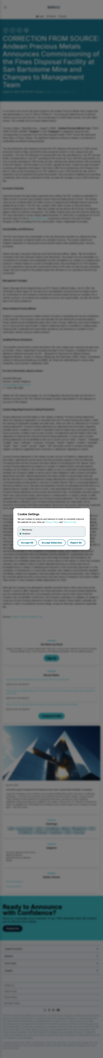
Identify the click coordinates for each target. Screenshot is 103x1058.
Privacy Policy (52, 522)
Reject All (76, 542)
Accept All (27, 542)
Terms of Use (69, 522)
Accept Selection (52, 542)
